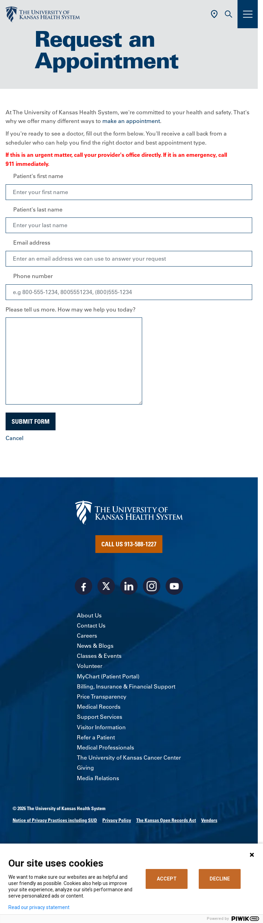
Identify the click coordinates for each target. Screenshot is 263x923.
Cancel (14, 437)
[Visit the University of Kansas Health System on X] (106, 586)
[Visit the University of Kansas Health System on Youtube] (174, 586)
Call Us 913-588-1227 (128, 544)
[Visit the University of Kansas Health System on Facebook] (83, 586)
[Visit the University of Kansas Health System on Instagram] (151, 586)
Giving (85, 767)
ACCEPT (167, 879)
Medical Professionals (105, 747)
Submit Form (31, 421)
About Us (89, 615)
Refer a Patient (96, 737)
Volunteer (89, 665)
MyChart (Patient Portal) (108, 676)
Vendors (209, 820)
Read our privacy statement (39, 907)
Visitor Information (101, 727)
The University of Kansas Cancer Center (129, 757)
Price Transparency (101, 696)
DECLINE (220, 879)
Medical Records (98, 706)
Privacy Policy (116, 820)
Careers (87, 635)
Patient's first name (38, 175)
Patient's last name (38, 209)
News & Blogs (95, 645)
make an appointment (131, 120)
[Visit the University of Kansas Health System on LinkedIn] (129, 586)
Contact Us (91, 625)
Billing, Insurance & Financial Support (126, 686)
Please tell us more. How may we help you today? (71, 309)
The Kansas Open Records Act (166, 820)
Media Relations (98, 778)
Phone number (33, 275)
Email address (31, 242)
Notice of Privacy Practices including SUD (55, 820)
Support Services (99, 716)
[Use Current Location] (214, 14)
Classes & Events (99, 655)
